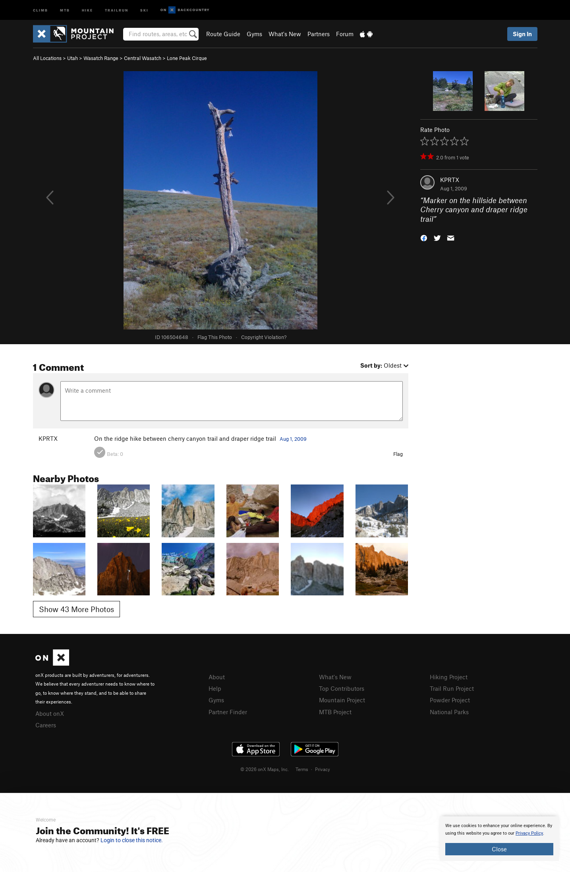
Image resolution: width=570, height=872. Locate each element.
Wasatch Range (100, 58)
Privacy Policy (529, 833)
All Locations (47, 58)
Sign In (522, 33)
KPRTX (449, 179)
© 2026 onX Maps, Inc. (264, 769)
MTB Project (335, 711)
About (217, 676)
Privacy (322, 769)
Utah (72, 58)
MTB (65, 9)
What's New (285, 33)
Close (499, 849)
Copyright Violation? (263, 337)
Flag (398, 454)
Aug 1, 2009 (293, 439)
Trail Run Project (452, 688)
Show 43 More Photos (76, 609)
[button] (423, 237)
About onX (49, 713)
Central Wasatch (142, 58)
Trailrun (116, 9)
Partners (318, 33)
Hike (87, 9)
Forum (345, 33)
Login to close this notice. (131, 840)
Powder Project (450, 699)
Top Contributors (341, 688)
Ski (144, 9)
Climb (40, 9)
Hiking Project (449, 676)
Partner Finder (228, 711)
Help (215, 688)
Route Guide (223, 33)
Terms (302, 769)
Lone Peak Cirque (187, 58)
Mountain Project (342, 699)
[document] (499, 838)
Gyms (254, 33)
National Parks (449, 711)
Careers (45, 725)
